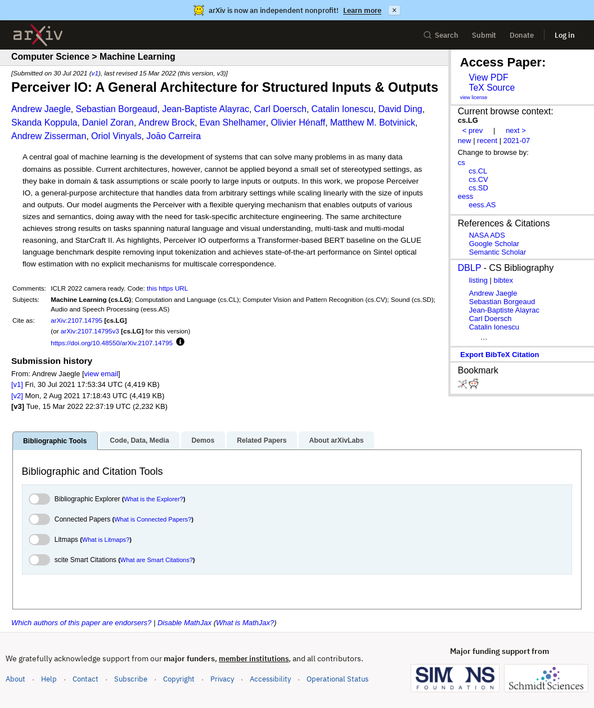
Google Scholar (494, 243)
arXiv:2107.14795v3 (90, 331)
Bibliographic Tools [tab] (55, 441)
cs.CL (478, 171)
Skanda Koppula (44, 122)
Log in (565, 35)
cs (461, 162)
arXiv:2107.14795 (76, 320)
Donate (522, 35)
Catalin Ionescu (343, 109)
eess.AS (482, 205)
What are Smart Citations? (156, 559)
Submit (484, 35)
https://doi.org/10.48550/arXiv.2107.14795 (112, 342)
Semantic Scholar (497, 252)
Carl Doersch (280, 109)
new (464, 140)
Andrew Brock (166, 122)
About (15, 679)
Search (440, 35)
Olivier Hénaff (298, 122)
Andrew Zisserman (48, 136)
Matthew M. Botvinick (372, 122)
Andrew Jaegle (41, 109)
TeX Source (492, 87)
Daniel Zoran (108, 122)
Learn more (362, 10)
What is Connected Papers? (152, 519)
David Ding (400, 109)
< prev (472, 130)
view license (474, 97)
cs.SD (478, 188)
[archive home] (38, 35)
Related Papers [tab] (261, 440)
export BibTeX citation (499, 354)
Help (49, 679)
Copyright (179, 679)
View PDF (488, 77)
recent (487, 140)
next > (516, 130)
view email (101, 373)
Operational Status (337, 678)
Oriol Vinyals (116, 136)
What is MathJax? (245, 622)
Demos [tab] (202, 440)
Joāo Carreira (173, 136)
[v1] (17, 384)
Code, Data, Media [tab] (139, 440)
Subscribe (130, 679)
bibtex (503, 280)
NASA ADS (487, 235)
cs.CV (478, 179)
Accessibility (270, 679)
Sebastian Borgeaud (116, 109)
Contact (85, 679)
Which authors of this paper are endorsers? (81, 622)
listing (478, 280)
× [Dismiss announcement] (394, 10)
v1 (95, 73)
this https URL (167, 288)
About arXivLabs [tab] (336, 440)
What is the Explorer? (153, 499)
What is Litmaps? (105, 539)
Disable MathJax (185, 622)
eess (465, 196)
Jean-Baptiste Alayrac (205, 109)
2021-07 (516, 140)
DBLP (470, 268)
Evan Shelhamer (233, 122)
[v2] (17, 395)
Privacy (222, 679)
